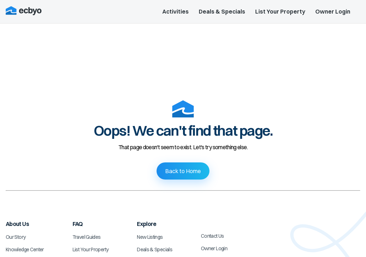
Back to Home (183, 171)
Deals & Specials (222, 11)
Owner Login (332, 11)
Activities (175, 11)
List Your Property (280, 11)
